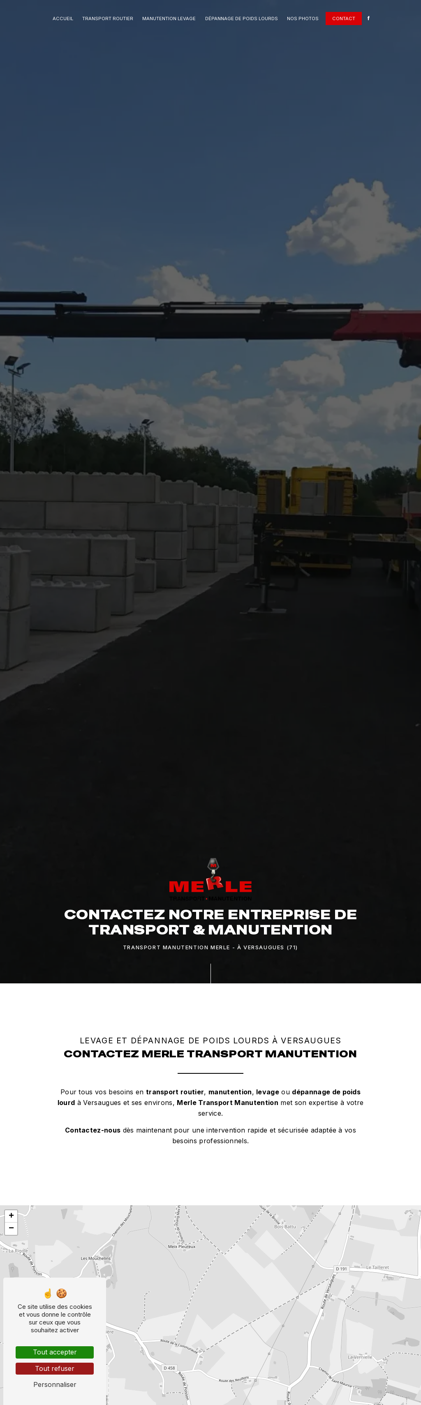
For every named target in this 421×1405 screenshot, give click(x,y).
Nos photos (303, 18)
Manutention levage (169, 18)
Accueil (63, 18)
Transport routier (107, 18)
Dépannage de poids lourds (241, 18)
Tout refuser (54, 1368)
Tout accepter (55, 1352)
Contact (343, 18)
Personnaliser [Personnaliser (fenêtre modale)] (54, 1384)
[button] (11, 1216)
